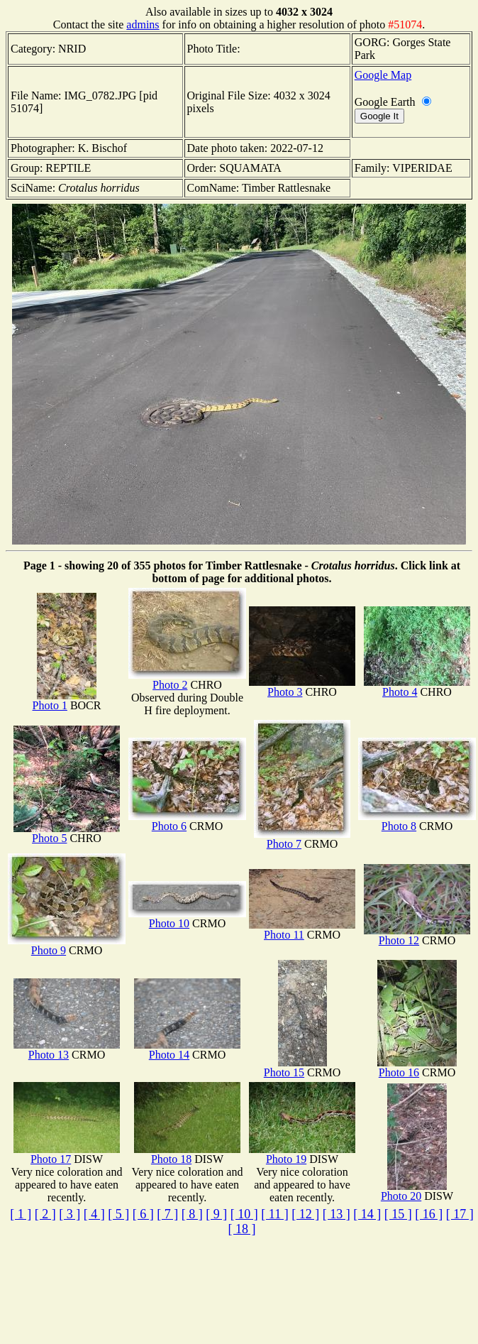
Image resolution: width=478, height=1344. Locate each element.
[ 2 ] (45, 1214)
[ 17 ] (460, 1214)
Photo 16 (417, 1067)
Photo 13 (66, 1050)
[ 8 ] (192, 1214)
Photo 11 (302, 930)
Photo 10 (187, 918)
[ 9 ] (216, 1214)
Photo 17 (66, 1154)
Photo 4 (417, 687)
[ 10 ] (244, 1214)
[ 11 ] (274, 1214)
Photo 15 (295, 1067)
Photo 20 (414, 1191)
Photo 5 (66, 833)
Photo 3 (302, 687)
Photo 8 (417, 821)
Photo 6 (187, 821)
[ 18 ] (242, 1229)
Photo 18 (187, 1154)
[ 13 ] (336, 1214)
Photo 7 (302, 839)
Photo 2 (187, 680)
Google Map (383, 75)
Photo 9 (67, 945)
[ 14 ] (367, 1214)
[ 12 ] (305, 1214)
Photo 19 (302, 1154)
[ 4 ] (94, 1214)
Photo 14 (187, 1050)
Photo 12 (417, 935)
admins (142, 24)
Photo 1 (64, 700)
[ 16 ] (429, 1214)
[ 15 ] (398, 1214)
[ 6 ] (143, 1214)
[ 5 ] (118, 1214)
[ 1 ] (20, 1214)
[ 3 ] (69, 1214)
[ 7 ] (167, 1214)
